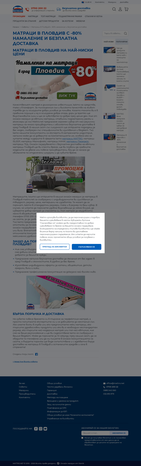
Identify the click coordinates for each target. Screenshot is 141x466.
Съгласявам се (86, 247)
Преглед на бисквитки (54, 247)
